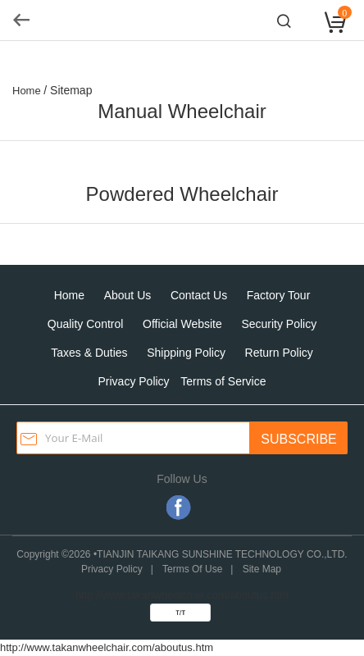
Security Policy (278, 323)
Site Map (262, 569)
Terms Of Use (192, 569)
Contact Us (199, 295)
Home (69, 295)
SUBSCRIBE (298, 439)
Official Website (182, 323)
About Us (128, 295)
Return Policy (279, 352)
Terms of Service (223, 381)
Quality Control (86, 323)
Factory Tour (279, 295)
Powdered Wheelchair (182, 194)
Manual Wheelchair (182, 111)
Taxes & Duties (89, 352)
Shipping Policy (186, 352)
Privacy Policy (133, 381)
